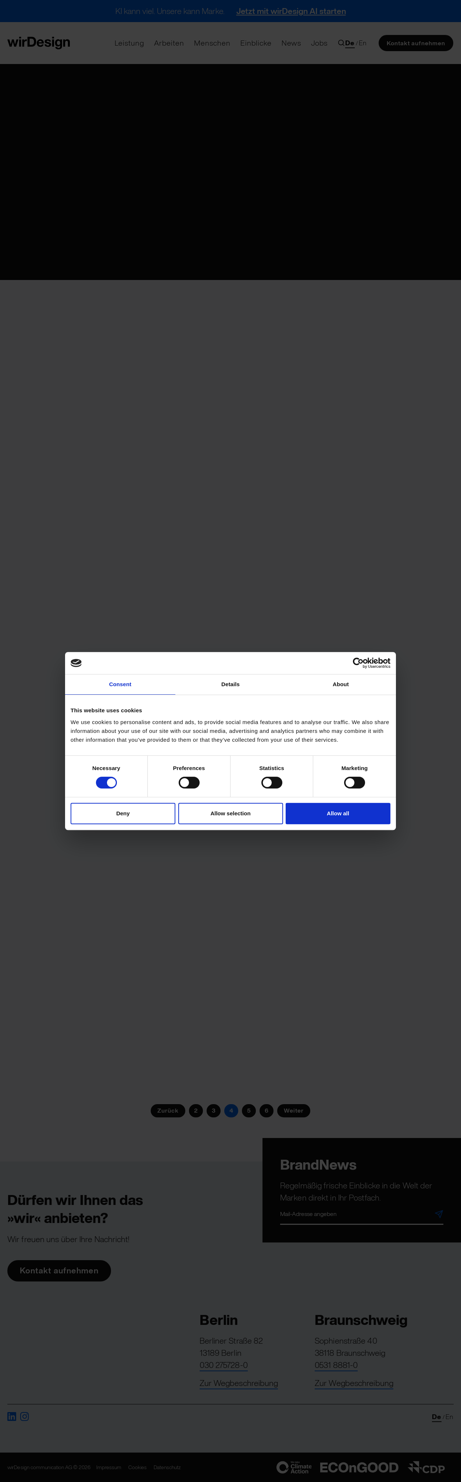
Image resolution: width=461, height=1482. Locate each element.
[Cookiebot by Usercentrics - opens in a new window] (358, 663)
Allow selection (230, 813)
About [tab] (341, 684)
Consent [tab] (120, 684)
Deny (123, 813)
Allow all (338, 813)
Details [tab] (230, 684)
